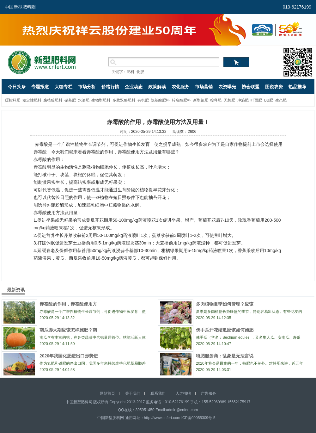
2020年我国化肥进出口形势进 (69, 355)
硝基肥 (70, 100)
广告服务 (208, 393)
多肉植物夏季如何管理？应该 (224, 303)
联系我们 (158, 393)
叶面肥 (256, 100)
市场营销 (204, 86)
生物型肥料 (100, 100)
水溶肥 (83, 100)
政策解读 (157, 86)
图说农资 (274, 86)
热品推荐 (297, 86)
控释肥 (216, 100)
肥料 (130, 72)
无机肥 (229, 100)
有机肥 (143, 100)
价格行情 (110, 86)
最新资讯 (16, 289)
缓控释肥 (12, 100)
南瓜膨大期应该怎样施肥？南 (68, 329)
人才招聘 (183, 393)
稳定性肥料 (31, 100)
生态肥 (281, 100)
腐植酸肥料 (52, 100)
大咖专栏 (63, 86)
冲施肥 (243, 100)
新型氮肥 (200, 100)
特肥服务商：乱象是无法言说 (224, 355)
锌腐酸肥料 (181, 100)
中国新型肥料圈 (20, 6)
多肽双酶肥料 (123, 100)
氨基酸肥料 (160, 100)
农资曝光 (227, 86)
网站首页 (107, 393)
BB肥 (268, 100)
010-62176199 (297, 6)
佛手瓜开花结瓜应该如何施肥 (224, 329)
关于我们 (132, 393)
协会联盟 (250, 86)
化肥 (140, 72)
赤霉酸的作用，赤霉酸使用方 (68, 303)
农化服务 (180, 86)
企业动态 (134, 86)
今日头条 (17, 86)
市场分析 (87, 86)
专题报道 (40, 86)
